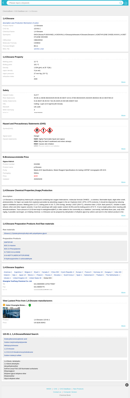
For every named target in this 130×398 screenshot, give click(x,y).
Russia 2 (48, 275)
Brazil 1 (37, 272)
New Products (78, 389)
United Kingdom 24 (20, 278)
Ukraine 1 (7, 278)
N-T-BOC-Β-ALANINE (12, 252)
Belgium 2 (28, 272)
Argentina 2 (18, 272)
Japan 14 (22, 275)
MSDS (49, 389)
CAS (55, 389)
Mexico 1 (31, 275)
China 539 (55, 272)
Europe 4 (79, 272)
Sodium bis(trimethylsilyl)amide (15, 342)
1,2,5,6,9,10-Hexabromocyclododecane (18, 352)
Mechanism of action (31, 23)
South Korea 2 (69, 275)
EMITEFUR (8, 242)
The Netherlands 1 (113, 275)
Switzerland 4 (89, 275)
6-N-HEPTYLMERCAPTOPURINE (16, 255)
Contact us (57, 392)
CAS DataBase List (20, 11)
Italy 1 (14, 275)
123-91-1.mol (39, 49)
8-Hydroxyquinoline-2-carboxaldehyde (18, 259)
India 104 (118, 272)
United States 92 (35, 278)
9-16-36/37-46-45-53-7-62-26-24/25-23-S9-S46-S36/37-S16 (56, 101)
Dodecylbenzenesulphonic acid (15, 339)
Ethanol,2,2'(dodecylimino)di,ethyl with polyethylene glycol (25, 233)
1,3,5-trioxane (9, 349)
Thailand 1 (100, 275)
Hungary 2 (108, 272)
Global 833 (48, 278)
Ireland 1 (7, 275)
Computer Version (70, 392)
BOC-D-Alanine (10, 245)
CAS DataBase (65, 389)
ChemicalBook (8, 11)
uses (13, 23)
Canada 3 (45, 272)
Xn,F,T (36, 95)
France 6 (88, 272)
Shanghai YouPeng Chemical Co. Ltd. (17, 281)
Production (19, 23)
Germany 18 (98, 272)
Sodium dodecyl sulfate (12, 355)
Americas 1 (8, 272)
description (7, 23)
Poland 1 (40, 275)
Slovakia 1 (58, 275)
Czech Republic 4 (67, 272)
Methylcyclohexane (11, 345)
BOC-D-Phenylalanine (12, 249)
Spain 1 (79, 275)
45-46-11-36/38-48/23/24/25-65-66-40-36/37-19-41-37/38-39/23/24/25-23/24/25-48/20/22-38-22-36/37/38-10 (73, 98)
